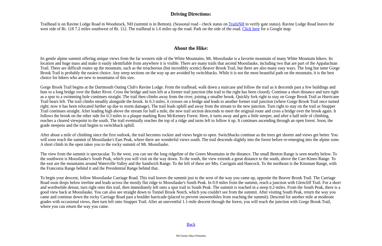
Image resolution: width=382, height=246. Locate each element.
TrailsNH (236, 24)
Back (191, 224)
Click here (251, 29)
